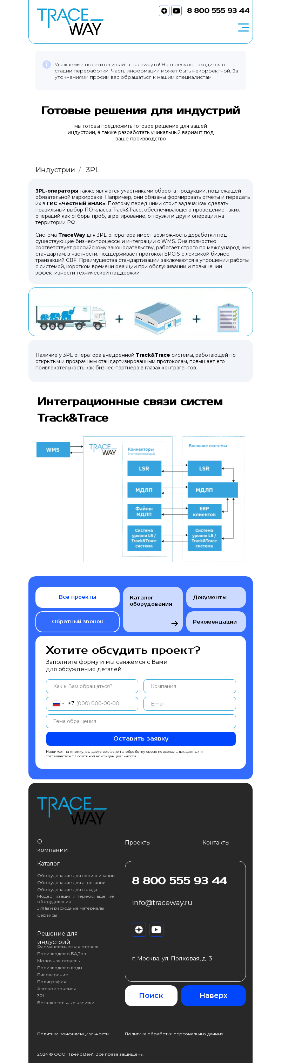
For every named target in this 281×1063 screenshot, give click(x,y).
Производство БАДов (61, 953)
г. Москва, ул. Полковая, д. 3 (172, 958)
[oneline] (189, 686)
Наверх (213, 995)
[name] (92, 686)
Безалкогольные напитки (65, 1002)
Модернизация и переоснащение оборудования (76, 899)
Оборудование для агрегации (71, 882)
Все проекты (77, 597)
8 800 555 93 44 (218, 11)
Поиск (151, 995)
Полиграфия (51, 981)
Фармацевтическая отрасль (68, 946)
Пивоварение (52, 974)
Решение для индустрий (57, 938)
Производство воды (59, 967)
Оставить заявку (140, 738)
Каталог (48, 863)
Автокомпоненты (56, 988)
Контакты (216, 842)
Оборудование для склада (67, 889)
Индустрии (55, 170)
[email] (189, 704)
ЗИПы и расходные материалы (70, 908)
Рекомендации (216, 621)
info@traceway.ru (162, 902)
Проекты (138, 842)
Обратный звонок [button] (77, 622)
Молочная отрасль (58, 960)
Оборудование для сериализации (76, 875)
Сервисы (47, 915)
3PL (41, 995)
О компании (52, 846)
